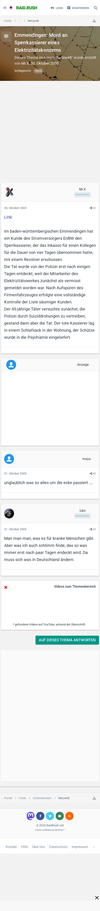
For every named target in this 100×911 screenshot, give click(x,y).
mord (38, 70)
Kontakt (11, 847)
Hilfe (24, 847)
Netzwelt (64, 57)
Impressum (80, 847)
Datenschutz (58, 847)
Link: (8, 217)
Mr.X (25, 63)
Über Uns (38, 847)
